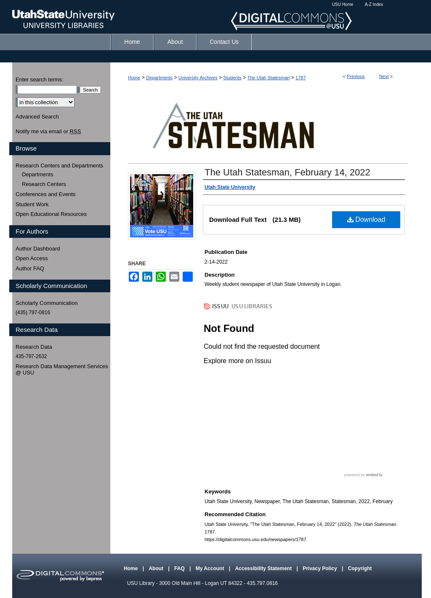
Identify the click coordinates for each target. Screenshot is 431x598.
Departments (159, 77)
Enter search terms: (39, 79)
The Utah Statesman (268, 77)
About (157, 568)
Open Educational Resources (51, 214)
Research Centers (44, 184)
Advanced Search (37, 116)
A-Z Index (374, 4)
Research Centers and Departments (59, 165)
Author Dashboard (38, 248)
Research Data (34, 347)
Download (366, 219)
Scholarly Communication (46, 303)
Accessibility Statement (264, 568)
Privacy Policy (320, 568)
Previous (356, 76)
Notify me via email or (48, 131)
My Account (211, 568)
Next (384, 76)
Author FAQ (30, 268)
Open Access (32, 258)
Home (134, 77)
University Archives (198, 77)
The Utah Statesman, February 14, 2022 (287, 172)
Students (232, 77)
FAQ (180, 568)
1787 (300, 77)
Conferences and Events (45, 194)
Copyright (360, 568)
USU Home (343, 4)
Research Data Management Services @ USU (62, 369)
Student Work (32, 204)
